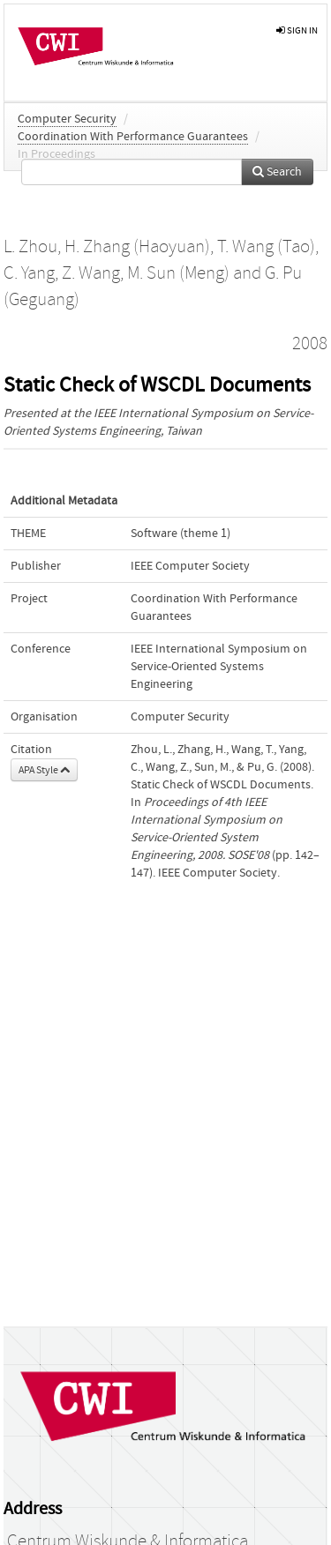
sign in (297, 30)
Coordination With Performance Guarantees (133, 137)
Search (277, 172)
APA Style (44, 770)
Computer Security (67, 119)
